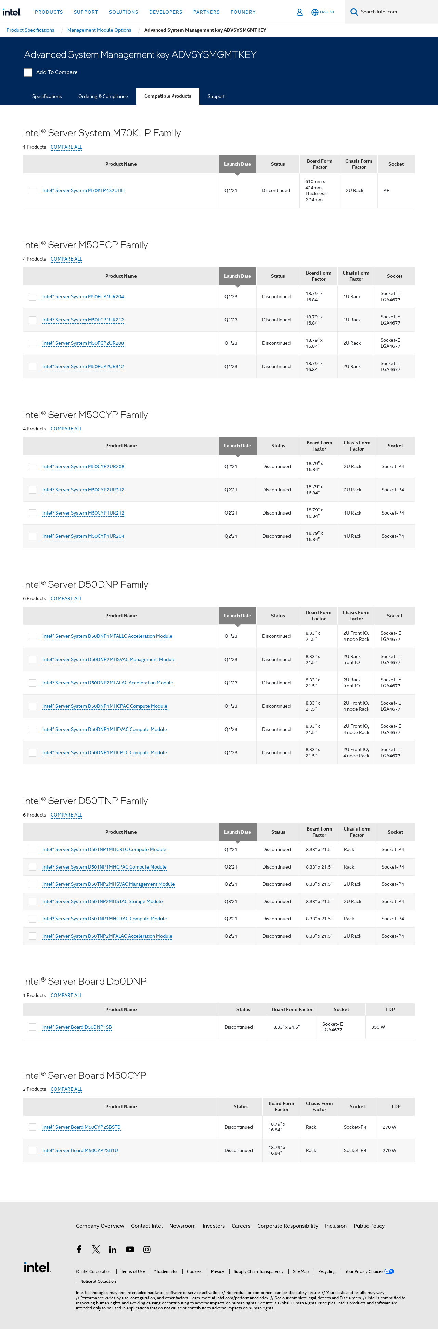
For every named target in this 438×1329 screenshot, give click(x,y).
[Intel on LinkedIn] (113, 1250)
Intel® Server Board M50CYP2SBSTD (81, 1127)
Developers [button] (165, 12)
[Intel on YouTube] (130, 1250)
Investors (214, 1226)
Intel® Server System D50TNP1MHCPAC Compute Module (104, 867)
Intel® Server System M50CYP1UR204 (83, 536)
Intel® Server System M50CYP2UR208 (83, 466)
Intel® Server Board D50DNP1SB (77, 1027)
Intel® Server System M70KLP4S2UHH (83, 190)
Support (216, 96)
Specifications (47, 96)
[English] (323, 12)
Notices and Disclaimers (339, 1297)
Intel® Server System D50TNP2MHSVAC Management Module (108, 884)
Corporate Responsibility (287, 1226)
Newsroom (182, 1226)
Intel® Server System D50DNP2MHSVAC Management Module (109, 659)
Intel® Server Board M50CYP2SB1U (80, 1150)
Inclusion (336, 1226)
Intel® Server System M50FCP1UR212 (83, 320)
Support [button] (86, 12)
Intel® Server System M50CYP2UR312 (83, 489)
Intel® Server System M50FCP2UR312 (83, 366)
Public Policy (369, 1226)
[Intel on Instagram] (147, 1250)
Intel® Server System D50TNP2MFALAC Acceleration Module (107, 936)
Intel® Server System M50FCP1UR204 (83, 296)
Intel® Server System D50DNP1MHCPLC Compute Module (104, 752)
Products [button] (49, 12)
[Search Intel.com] (398, 12)
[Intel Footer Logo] (37, 1266)
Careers (241, 1226)
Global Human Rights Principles (306, 1302)
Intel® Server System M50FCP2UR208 (83, 343)
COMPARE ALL (66, 147)
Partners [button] (206, 12)
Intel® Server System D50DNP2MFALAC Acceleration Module (107, 683)
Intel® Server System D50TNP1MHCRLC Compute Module (104, 849)
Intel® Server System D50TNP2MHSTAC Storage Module (102, 901)
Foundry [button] (243, 12)
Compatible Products (167, 96)
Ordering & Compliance (103, 96)
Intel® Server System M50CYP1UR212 (83, 513)
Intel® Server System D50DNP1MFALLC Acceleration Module (107, 636)
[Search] (354, 12)
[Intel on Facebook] (79, 1250)
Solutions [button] (123, 12)
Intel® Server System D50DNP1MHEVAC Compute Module (104, 729)
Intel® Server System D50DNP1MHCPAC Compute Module (104, 706)
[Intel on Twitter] (96, 1250)
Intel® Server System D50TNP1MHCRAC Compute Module (104, 918)
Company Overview (100, 1226)
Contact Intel (147, 1226)
